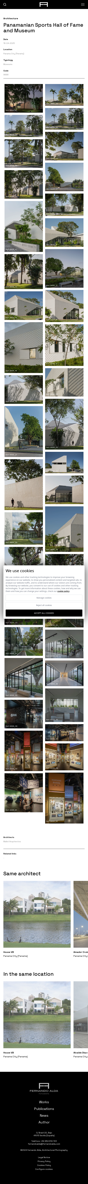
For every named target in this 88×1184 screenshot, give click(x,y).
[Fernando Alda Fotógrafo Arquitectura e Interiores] (44, 1088)
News (44, 1115)
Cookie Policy (63, 591)
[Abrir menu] (83, 4)
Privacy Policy (44, 1161)
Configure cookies (44, 1169)
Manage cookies (44, 597)
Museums (7, 64)
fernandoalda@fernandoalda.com (44, 1144)
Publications (44, 1109)
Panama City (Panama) (13, 53)
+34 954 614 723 (49, 1141)
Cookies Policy (44, 1165)
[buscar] (4, 4)
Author (44, 1122)
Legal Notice (44, 1157)
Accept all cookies (44, 613)
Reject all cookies (44, 605)
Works (44, 1102)
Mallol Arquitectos (12, 841)
